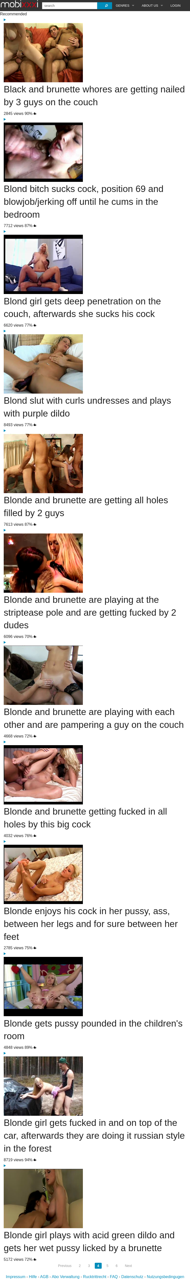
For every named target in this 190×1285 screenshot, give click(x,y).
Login (175, 5)
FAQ (114, 1277)
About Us (150, 5)
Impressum (15, 1277)
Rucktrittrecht (94, 1277)
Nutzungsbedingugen (165, 1277)
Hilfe (33, 1277)
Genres (122, 5)
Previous (64, 1266)
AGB (44, 1277)
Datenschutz (132, 1277)
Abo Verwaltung (65, 1277)
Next (128, 1266)
